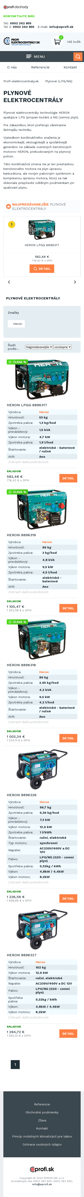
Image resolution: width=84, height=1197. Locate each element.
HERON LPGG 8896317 (42, 245)
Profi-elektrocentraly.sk (21, 81)
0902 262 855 (20, 23)
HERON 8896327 (22, 955)
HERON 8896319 (21, 535)
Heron (17, 324)
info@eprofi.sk (61, 27)
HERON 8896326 (22, 795)
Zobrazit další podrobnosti (28, 462)
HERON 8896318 (21, 665)
